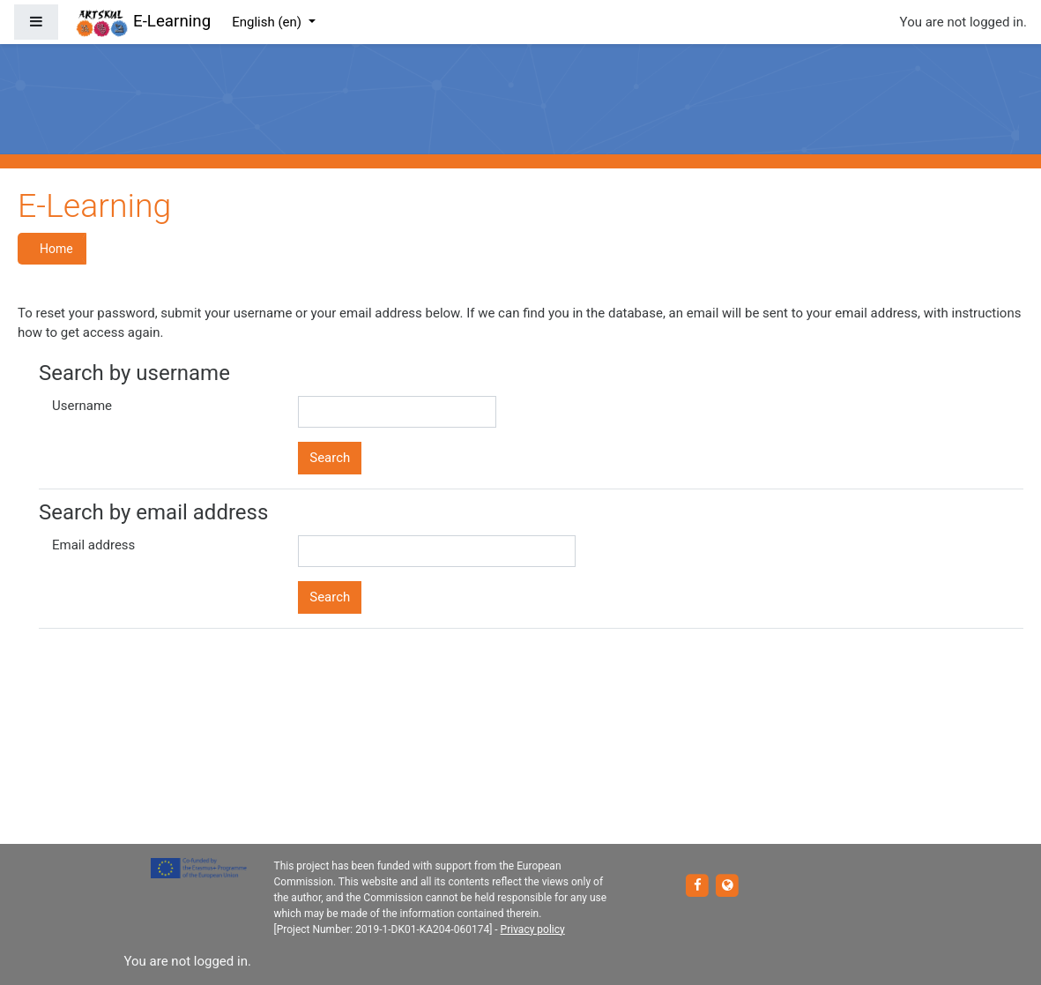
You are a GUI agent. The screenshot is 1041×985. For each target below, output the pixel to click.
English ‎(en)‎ (268, 22)
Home (56, 249)
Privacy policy (533, 929)
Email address (93, 545)
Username (82, 406)
